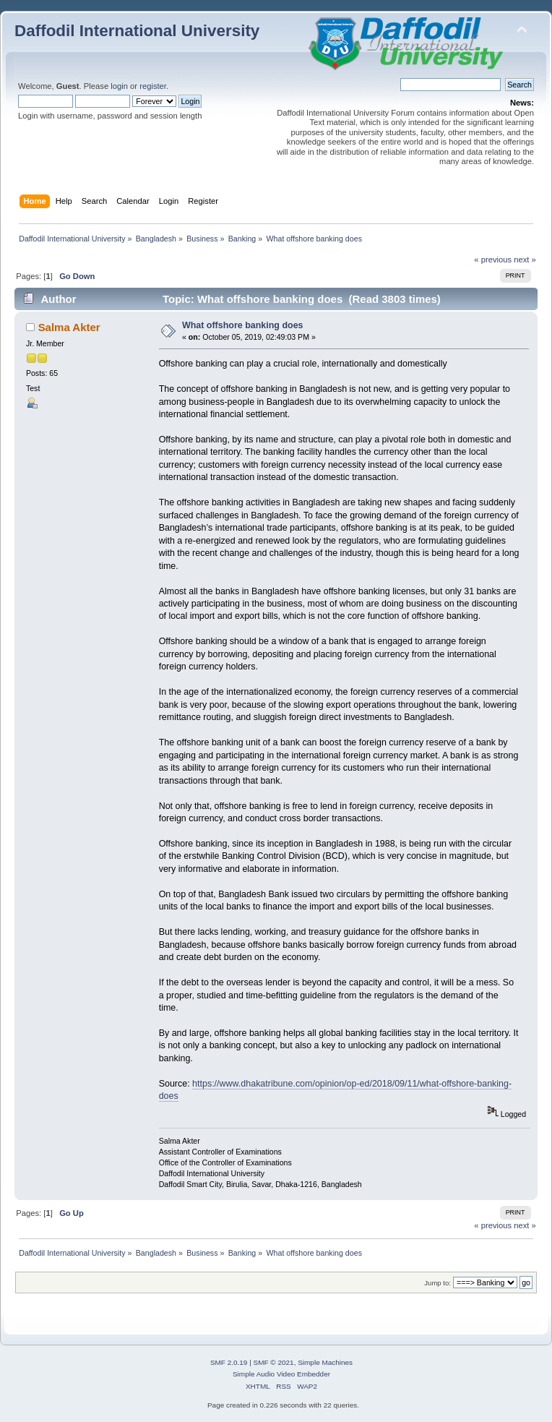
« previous (493, 259)
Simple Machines (325, 1362)
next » (525, 259)
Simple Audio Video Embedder (281, 1374)
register (152, 86)
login (119, 86)
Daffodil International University (136, 31)
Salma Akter (69, 327)
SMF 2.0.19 (229, 1362)
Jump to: (437, 1283)
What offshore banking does (242, 325)
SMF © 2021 (274, 1362)
